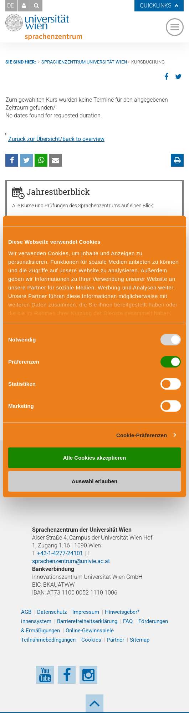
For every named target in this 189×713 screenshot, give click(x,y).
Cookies (91, 640)
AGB (26, 612)
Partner (115, 640)
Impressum (85, 612)
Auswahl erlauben (94, 481)
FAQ (128, 621)
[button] (24, 5)
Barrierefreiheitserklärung (87, 621)
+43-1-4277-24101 (60, 553)
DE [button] (10, 5)
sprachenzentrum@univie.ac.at (71, 561)
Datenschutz (52, 612)
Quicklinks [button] (155, 5)
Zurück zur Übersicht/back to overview (56, 139)
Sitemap (139, 640)
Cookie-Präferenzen (141, 435)
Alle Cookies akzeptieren (94, 458)
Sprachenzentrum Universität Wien (84, 62)
